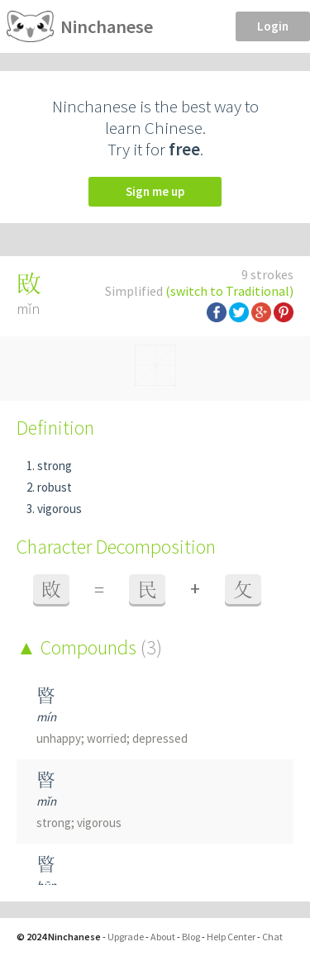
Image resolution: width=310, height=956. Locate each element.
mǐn (46, 801)
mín (46, 717)
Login (273, 26)
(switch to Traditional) (229, 291)
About (162, 936)
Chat (272, 936)
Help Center (231, 936)
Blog (191, 936)
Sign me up (155, 191)
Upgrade (125, 936)
